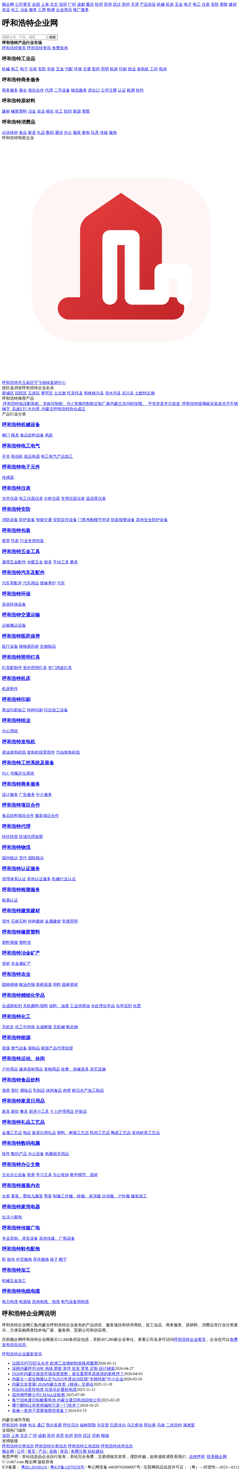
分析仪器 (52, 498)
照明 (105, 69)
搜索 (52, 37)
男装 (48, 1196)
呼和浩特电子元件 (21, 467)
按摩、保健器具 (75, 1069)
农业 (6, 10)
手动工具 (61, 562)
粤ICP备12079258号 (67, 1467)
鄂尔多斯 (54, 1425)
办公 (68, 132)
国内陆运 (10, 858)
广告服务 (27, 794)
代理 (49, 90)
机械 (161, 4)
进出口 (94, 90)
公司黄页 (23, 4)
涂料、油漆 (59, 1006)
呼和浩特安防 (16, 509)
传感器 (8, 477)
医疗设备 (10, 646)
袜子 (54, 1259)
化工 (15, 10)
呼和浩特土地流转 (84, 1446)
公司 (21, 1451)
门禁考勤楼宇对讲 (94, 520)
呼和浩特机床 (16, 678)
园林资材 (70, 984)
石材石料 (19, 921)
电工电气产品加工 (57, 456)
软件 (140, 90)
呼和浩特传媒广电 (21, 1227)
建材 (233, 4)
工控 (154, 69)
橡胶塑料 (19, 111)
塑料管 (25, 942)
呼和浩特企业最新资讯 (22, 1354)
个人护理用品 (62, 1111)
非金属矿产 (21, 963)
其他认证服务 (39, 879)
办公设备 (36, 1154)
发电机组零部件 (41, 752)
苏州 (108, 4)
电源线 (25, 1302)
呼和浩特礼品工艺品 (23, 1122)
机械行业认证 (64, 879)
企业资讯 (64, 10)
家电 (86, 132)
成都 (81, 4)
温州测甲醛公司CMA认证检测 (39, 1395)
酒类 (6, 1090)
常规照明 (70, 921)
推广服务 (81, 10)
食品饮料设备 (32, 435)
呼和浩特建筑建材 (21, 910)
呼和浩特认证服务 (21, 868)
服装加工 (139, 1196)
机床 (170, 4)
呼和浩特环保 (16, 593)
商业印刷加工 (14, 710)
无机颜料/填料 (35, 1006)
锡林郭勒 (88, 1425)
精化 (50, 111)
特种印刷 (35, 710)
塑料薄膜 (10, 942)
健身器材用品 (31, 1069)
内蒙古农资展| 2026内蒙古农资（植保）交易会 (53, 1384)
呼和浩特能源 (16, 1037)
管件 (6, 921)
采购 (53, 1451)
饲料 (57, 984)
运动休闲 (10, 132)
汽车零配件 (12, 583)
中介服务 (44, 794)
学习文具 (44, 1175)
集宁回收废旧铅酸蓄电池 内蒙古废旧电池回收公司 (56, 1400)
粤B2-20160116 (34, 1467)
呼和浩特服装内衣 (21, 1185)
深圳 (63, 4)
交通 (87, 69)
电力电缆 (10, 1302)
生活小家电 (12, 1217)
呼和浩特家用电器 (21, 1206)
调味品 (26, 1090)
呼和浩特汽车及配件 (23, 572)
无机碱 (59, 1027)
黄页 (31, 1451)
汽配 (69, 69)
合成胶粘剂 (12, 1006)
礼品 (41, 132)
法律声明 (197, 1456)
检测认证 (10, 900)
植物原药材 (29, 646)
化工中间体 (25, 1027)
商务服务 (10, 90)
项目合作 (36, 90)
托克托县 (75, 393)
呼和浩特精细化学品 (23, 995)
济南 (96, 1435)
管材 (6, 963)
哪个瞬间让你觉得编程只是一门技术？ (46, 1405)
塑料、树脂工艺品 (73, 1133)
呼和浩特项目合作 (21, 805)
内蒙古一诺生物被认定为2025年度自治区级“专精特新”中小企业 (67, 1379)
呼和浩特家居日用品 (23, 1101)
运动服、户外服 (116, 1196)
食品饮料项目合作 (18, 815)
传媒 (104, 132)
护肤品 (81, 1111)
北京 (54, 4)
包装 (51, 69)
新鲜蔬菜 (44, 984)
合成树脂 (44, 1027)
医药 (96, 69)
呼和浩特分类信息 (18, 1446)
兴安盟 (103, 1425)
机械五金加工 (14, 1281)
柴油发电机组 (14, 752)
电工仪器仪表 (31, 498)
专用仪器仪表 (73, 498)
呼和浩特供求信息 (117, 1446)
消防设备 (10, 520)
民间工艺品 (100, 1133)
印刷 (123, 69)
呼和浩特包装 (16, 530)
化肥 (137, 1006)
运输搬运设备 (14, 625)
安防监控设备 (65, 520)
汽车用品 (31, 583)
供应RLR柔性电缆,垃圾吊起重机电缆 (44, 1389)
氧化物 (72, 1027)
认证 (122, 90)
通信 (59, 132)
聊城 (105, 1435)
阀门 (6, 435)
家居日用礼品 (44, 1133)
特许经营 (10, 836)
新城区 (8, 393)
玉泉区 (34, 393)
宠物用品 (52, 1069)
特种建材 (36, 921)
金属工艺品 (12, 1133)
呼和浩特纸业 (16, 720)
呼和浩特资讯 (39, 48)
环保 (78, 69)
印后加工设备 (56, 710)
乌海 (161, 1425)
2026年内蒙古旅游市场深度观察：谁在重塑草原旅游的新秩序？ (68, 1374)
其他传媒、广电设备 (57, 1238)
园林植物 (10, 984)
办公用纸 (10, 731)
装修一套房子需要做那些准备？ (40, 1410)
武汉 (117, 4)
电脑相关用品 (57, 1154)
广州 (72, 4)
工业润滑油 (80, 1006)
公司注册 (109, 90)
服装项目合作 (47, 815)
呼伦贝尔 (71, 1425)
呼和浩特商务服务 (21, 784)
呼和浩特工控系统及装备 (28, 762)
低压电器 (32, 456)
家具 (6, 1111)
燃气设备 (19, 1048)
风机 (49, 435)
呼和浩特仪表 (16, 488)
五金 (179, 4)
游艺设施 (98, 1069)
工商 (42, 10)
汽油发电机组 (68, 752)
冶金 (24, 10)
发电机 (143, 69)
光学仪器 (10, 498)
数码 (50, 132)
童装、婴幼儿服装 (27, 1196)
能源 (77, 111)
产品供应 (148, 4)
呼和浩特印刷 (16, 699)
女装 (6, 1196)
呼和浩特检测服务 (21, 889)
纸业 (132, 69)
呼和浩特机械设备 (21, 424)
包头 (32, 1425)
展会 (23, 90)
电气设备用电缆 (75, 1302)
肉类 (67, 1090)
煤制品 (34, 1048)
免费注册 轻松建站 (87, 1451)
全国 (36, 4)
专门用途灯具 (60, 668)
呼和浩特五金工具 (21, 551)
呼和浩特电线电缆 (21, 1291)
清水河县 (113, 393)
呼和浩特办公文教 (21, 1164)
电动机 (17, 456)
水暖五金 (35, 562)
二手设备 (62, 90)
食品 (23, 132)
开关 (6, 456)
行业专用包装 (32, 541)
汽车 (61, 583)
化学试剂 (124, 1006)
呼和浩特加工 (16, 1270)
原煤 (6, 1048)
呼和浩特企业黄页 (190, 1339)
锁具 (48, 562)
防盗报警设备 (123, 520)
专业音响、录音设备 (20, 1238)
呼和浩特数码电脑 (21, 1143)
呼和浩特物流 (16, 847)
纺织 (68, 111)
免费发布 (60, 48)
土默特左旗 (145, 393)
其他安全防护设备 (152, 520)
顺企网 (8, 4)
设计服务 (10, 794)
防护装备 (27, 520)
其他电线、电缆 (46, 1302)
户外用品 (10, 1069)
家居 (32, 132)
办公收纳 (61, 1175)
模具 (15, 435)
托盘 (15, 541)
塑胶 (224, 4)
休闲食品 (54, 1090)
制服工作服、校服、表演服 (77, 1196)
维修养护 (48, 583)
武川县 (128, 393)
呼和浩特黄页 (14, 48)
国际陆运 (36, 858)
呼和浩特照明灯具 (21, 657)
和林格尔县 (94, 393)
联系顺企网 (217, 1456)
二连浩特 (174, 1425)
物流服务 (79, 90)
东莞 (60, 1435)
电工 (197, 4)
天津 (135, 4)
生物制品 (48, 646)
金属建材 (53, 921)
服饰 (113, 132)
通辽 (41, 1425)
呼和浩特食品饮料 (21, 1080)
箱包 (11, 1259)
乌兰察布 (135, 1425)
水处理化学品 (103, 1006)
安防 (215, 4)
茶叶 (15, 1090)
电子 (188, 4)
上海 (45, 4)
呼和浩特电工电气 (21, 446)
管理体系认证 (14, 879)
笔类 (31, 1175)
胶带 (6, 541)
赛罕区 (47, 393)
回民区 (21, 393)
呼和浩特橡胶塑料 (21, 932)
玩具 (95, 132)
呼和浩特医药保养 (21, 636)
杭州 (99, 4)
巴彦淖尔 (118, 1425)
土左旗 (60, 393)
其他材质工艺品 (146, 1133)
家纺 (15, 1111)
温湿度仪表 (96, 498)
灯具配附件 (12, 668)
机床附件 (10, 689)
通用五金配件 (14, 562)
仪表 (206, 4)
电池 (163, 69)
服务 (33, 10)
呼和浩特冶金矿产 (21, 953)
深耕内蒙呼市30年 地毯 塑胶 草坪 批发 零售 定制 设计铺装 (63, 1368)
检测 (51, 10)
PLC (5, 773)
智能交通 (44, 520)
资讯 (64, 1451)
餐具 (24, 1111)
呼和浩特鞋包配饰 (21, 1248)
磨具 (74, 562)
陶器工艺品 (121, 1133)
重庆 (90, 4)
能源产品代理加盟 (57, 1048)
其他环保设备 (14, 604)
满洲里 (189, 1425)
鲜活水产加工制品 (88, 1090)
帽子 (63, 1259)
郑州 (126, 4)
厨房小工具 (39, 1111)
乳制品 (39, 1090)
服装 (77, 132)
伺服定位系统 (22, 773)
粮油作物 (27, 984)
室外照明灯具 (35, 668)
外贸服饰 (24, 1259)
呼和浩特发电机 (18, 741)
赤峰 (23, 1425)
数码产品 (19, 1154)
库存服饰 (41, 1259)
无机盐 (8, 1027)
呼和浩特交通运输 (21, 614)
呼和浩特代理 (16, 826)
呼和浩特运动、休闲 (23, 1058)
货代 (23, 858)
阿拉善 (150, 1425)
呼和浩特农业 (16, 974)
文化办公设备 (14, 1175)
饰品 (27, 1133)
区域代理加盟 (31, 836)
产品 (42, 1451)
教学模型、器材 (84, 1175)
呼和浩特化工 (16, 1016)
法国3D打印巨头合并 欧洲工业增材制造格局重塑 (55, 1363)
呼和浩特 (10, 1425)
